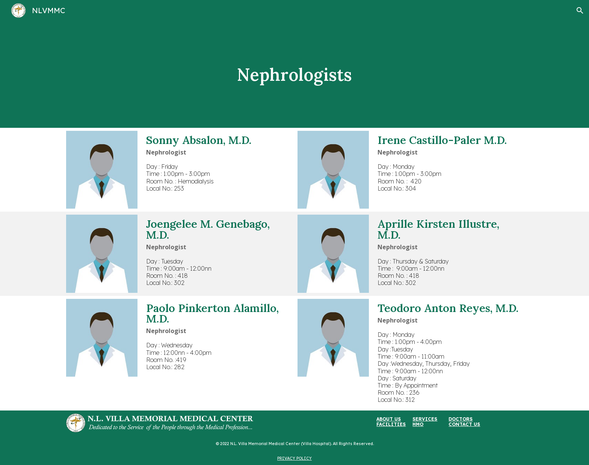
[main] (294, 74)
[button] (580, 11)
